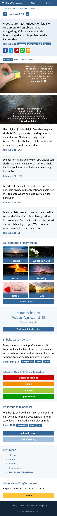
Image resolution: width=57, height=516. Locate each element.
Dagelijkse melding (28, 377)
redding (21, 44)
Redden (16, 318)
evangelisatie (27, 362)
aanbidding (22, 425)
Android (28, 390)
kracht (46, 362)
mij (9, 488)
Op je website (28, 396)
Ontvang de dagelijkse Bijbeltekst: (24, 371)
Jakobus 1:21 (9, 43)
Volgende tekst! (28, 433)
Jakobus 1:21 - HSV (12, 176)
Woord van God (34, 44)
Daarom (24, 322)
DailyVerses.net (9, 8)
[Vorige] (5, 14)
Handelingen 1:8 (11, 361)
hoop (32, 425)
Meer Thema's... (28, 301)
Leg (31, 322)
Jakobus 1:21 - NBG (12, 202)
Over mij (13, 505)
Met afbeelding (28, 439)
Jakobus (32, 8)
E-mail (28, 383)
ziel (39, 425)
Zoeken (12, 459)
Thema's (34, 3)
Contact (30, 505)
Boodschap (27, 313)
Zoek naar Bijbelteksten (28, 329)
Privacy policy (41, 505)
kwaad (47, 44)
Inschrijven (45, 3)
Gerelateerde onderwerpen (20, 243)
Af (18, 312)
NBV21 (8, 59)
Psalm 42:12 (9, 425)
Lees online (24, 59)
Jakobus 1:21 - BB (12, 232)
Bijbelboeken (22, 8)
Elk (44, 318)
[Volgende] (27, 14)
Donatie (28, 495)
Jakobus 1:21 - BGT (12, 149)
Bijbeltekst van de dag (16, 339)
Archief (12, 463)
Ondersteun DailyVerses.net (20, 483)
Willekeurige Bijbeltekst (17, 407)
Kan (38, 312)
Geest (38, 362)
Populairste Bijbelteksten (21, 472)
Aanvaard (31, 317)
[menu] (54, 4)
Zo (36, 322)
